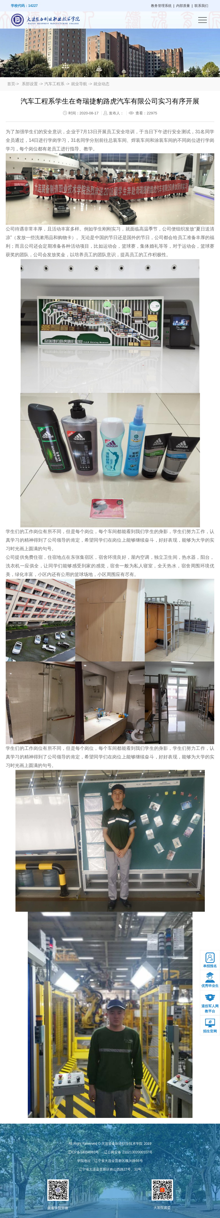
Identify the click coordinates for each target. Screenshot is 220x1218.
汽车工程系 (54, 84)
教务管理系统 (161, 6)
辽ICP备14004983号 (83, 1152)
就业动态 (101, 84)
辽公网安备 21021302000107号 (128, 1152)
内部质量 (183, 6)
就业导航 (79, 84)
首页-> (13, 84)
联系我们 (201, 6)
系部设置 (30, 84)
